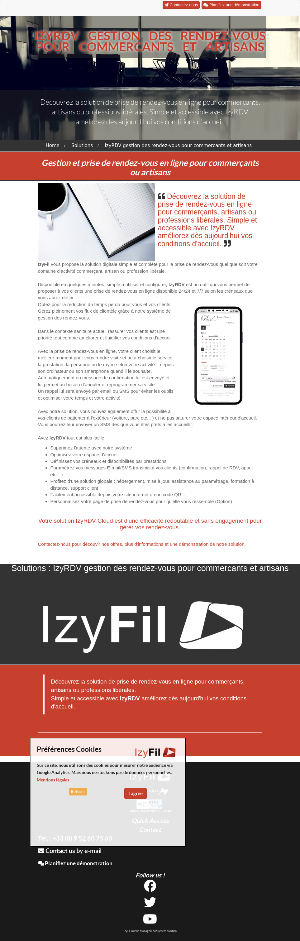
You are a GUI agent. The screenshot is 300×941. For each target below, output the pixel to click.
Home (53, 145)
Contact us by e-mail (70, 850)
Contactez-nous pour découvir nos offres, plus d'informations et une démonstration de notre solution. (142, 544)
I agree (135, 793)
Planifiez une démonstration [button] (231, 4)
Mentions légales (53, 779)
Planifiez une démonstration (75, 863)
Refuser (78, 791)
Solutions (82, 145)
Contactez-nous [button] (181, 4)
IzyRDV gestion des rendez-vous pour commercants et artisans (178, 145)
